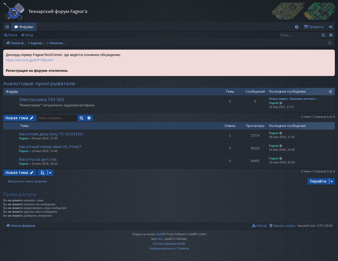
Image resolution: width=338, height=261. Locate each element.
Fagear (274, 103)
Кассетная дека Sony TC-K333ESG (51, 133)
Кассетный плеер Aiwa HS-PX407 (50, 146)
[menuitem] (297, 26)
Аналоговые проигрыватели (39, 83)
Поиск (12, 35)
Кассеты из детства (38, 159)
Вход (29, 35)
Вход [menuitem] (332, 27)
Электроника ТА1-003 (41, 99)
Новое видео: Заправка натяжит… (293, 98)
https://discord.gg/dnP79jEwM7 (30, 60)
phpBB (160, 234)
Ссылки (8, 27)
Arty (160, 239)
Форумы (26, 26)
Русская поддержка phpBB (169, 243)
